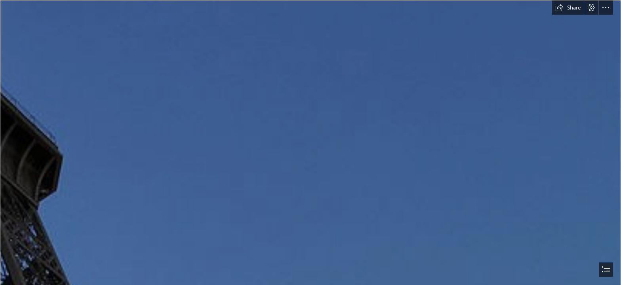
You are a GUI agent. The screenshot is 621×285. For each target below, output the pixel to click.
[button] (568, 7)
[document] (310, 142)
